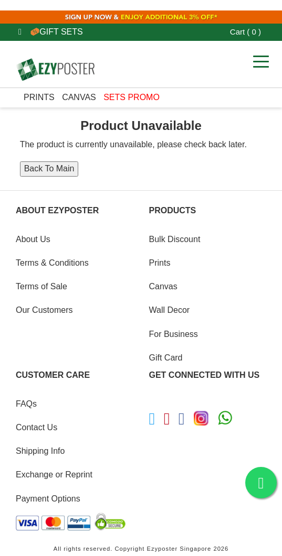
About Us (33, 239)
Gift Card (166, 357)
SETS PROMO (131, 97)
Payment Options (48, 498)
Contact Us (36, 427)
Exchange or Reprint (54, 474)
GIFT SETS (56, 31)
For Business (173, 334)
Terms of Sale (41, 286)
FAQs (26, 403)
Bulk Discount (175, 239)
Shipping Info (40, 450)
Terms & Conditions (52, 262)
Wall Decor (169, 310)
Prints (39, 97)
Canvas (79, 97)
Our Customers (44, 310)
